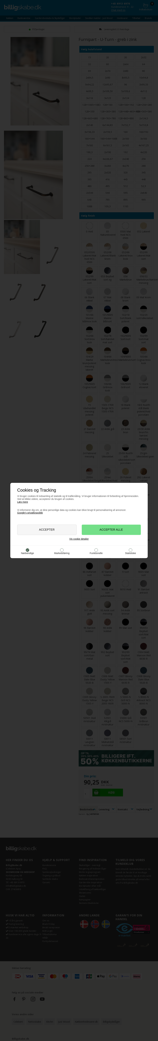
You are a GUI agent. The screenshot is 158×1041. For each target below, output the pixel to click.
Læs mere (22, 502)
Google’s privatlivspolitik (30, 512)
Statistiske (130, 553)
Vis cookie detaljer (79, 539)
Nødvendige (27, 553)
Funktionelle (96, 553)
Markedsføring (61, 553)
